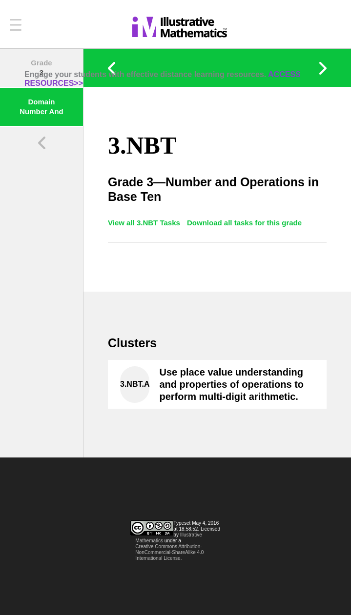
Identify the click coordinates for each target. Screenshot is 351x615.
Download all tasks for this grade (244, 222)
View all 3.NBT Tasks (145, 222)
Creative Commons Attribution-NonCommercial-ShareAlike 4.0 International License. (169, 552)
